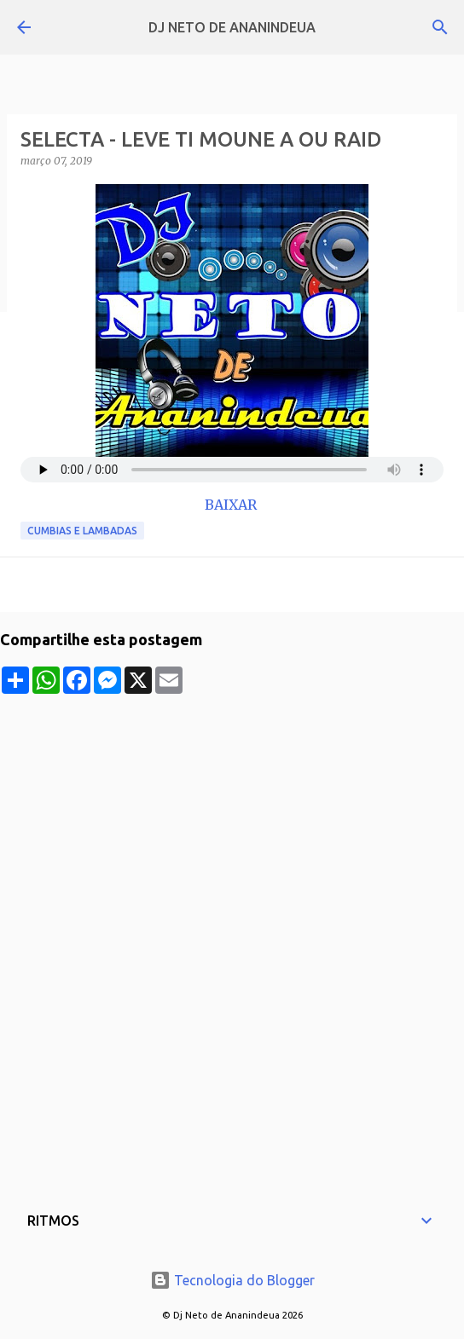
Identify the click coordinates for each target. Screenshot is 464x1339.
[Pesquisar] (440, 27)
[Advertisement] (232, 813)
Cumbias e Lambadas (82, 530)
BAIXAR (232, 504)
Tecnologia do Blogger (232, 1280)
